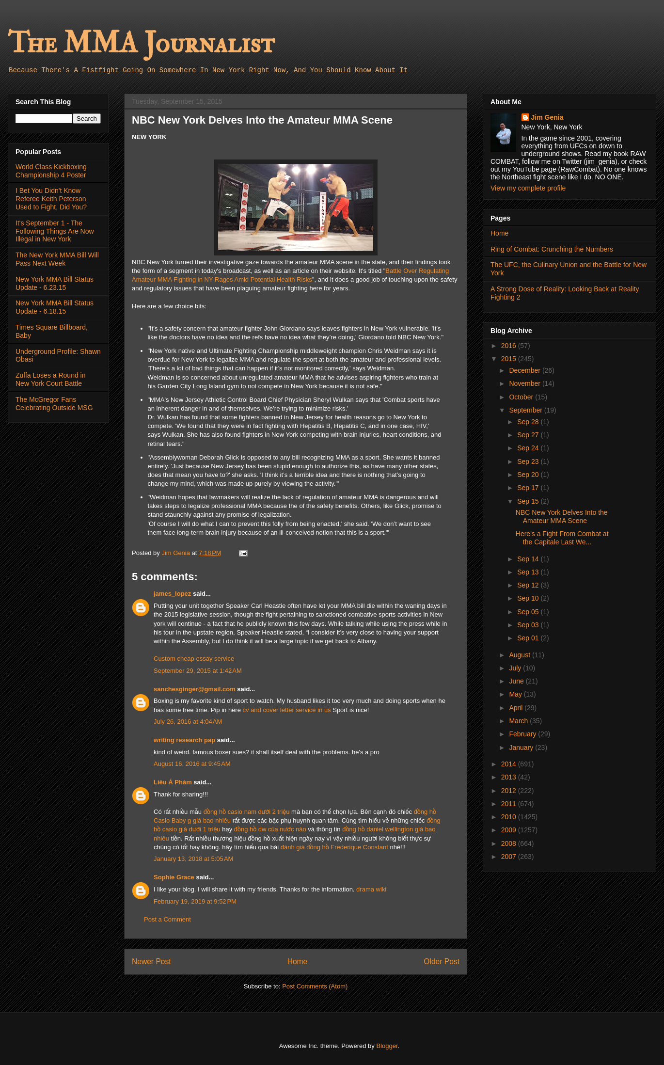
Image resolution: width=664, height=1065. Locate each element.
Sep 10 (528, 598)
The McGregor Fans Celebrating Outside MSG (54, 404)
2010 (509, 817)
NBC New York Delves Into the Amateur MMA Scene (562, 517)
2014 (509, 764)
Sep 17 (528, 488)
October (522, 397)
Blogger (386, 1045)
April (516, 708)
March (519, 721)
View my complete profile (528, 188)
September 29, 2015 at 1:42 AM (198, 670)
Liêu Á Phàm (173, 782)
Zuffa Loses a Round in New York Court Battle (51, 379)
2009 (509, 830)
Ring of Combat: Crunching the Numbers (551, 249)
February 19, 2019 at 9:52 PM (195, 901)
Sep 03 (528, 625)
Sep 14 (528, 559)
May (516, 694)
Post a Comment (167, 919)
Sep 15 (528, 501)
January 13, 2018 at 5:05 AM (193, 858)
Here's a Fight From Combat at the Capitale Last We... (562, 538)
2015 (509, 359)
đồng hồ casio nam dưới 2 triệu (247, 811)
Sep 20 (528, 474)
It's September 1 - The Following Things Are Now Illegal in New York (55, 231)
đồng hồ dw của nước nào (270, 829)
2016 (509, 346)
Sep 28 (528, 422)
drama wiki (371, 889)
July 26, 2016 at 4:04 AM (188, 721)
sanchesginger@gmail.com (195, 689)
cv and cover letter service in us (287, 710)
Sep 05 (528, 612)
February (523, 734)
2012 (509, 791)
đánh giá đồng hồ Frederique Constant (334, 847)
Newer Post (151, 961)
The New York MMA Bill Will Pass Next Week (57, 259)
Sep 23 (528, 461)
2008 (509, 843)
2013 (509, 777)
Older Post (441, 961)
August (520, 655)
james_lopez (172, 593)
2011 (509, 804)
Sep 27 (528, 435)
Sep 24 (528, 448)
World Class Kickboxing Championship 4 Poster (51, 171)
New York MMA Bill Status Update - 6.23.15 (55, 283)
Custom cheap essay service (194, 658)
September (526, 410)
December (525, 370)
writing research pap (184, 740)
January (522, 747)
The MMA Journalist (141, 43)
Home (297, 961)
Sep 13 (528, 572)
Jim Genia (547, 117)
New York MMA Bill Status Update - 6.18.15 (55, 307)
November (525, 383)
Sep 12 (528, 585)
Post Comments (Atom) (315, 986)
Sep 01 (528, 638)
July (516, 668)
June (517, 681)
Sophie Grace (174, 877)
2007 (509, 856)
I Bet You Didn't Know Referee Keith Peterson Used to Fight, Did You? (51, 199)
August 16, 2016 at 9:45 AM (192, 763)
